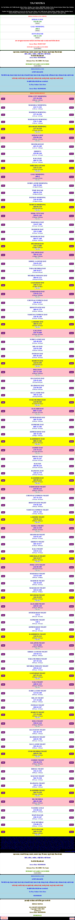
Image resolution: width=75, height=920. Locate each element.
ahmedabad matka (31, 841)
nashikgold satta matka (23, 850)
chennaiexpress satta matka (23, 846)
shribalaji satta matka (11, 843)
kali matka (23, 837)
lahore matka (32, 839)
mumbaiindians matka (53, 838)
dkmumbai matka (8, 842)
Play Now (37, 101)
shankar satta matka (58, 842)
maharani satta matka (11, 845)
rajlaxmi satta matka (28, 847)
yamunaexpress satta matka (46, 846)
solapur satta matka (30, 845)
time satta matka (38, 843)
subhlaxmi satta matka (29, 843)
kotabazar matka (41, 842)
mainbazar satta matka (34, 850)
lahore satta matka (57, 846)
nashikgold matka (16, 842)
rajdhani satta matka (18, 847)
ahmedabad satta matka (5, 848)
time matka (50, 837)
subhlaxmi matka (43, 837)
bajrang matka (66, 841)
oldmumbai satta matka (45, 850)
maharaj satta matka (65, 843)
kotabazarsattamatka (55, 850)
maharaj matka (70, 837)
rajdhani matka (57, 839)
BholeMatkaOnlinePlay (4, 917)
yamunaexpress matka (24, 839)
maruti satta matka (56, 843)
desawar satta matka (20, 845)
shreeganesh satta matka (40, 845)
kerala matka (4, 837)
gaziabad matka (62, 838)
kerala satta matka (50, 842)
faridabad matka (70, 838)
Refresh (37, 23)
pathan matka (56, 837)
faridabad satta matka (12, 846)
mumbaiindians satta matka (64, 845)
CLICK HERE (37, 48)
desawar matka (19, 838)
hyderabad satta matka (59, 847)
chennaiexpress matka (5, 839)
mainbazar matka (24, 842)
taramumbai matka (43, 838)
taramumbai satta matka (51, 845)
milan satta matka (65, 846)
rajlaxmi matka (65, 839)
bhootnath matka (14, 839)
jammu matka (47, 841)
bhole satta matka (35, 848)
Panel (71, 98)
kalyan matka (60, 841)
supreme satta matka (69, 847)
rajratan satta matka (9, 847)
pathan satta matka (47, 843)
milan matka (38, 839)
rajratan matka (50, 839)
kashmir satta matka (62, 848)
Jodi (3, 98)
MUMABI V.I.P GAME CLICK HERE (37, 47)
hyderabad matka (15, 841)
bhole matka (53, 841)
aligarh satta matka (49, 847)
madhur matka (4, 838)
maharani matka (12, 838)
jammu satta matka (26, 848)
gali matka (36, 837)
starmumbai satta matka (39, 847)
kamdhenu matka (39, 841)
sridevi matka (18, 837)
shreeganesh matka (34, 838)
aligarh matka (8, 841)
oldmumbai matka (33, 842)
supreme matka (23, 841)
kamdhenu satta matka (16, 848)
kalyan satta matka (44, 848)
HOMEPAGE (37, 915)
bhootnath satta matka (35, 846)
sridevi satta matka (68, 842)
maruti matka (63, 837)
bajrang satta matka (52, 848)
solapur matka (26, 838)
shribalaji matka (30, 837)
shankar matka (11, 837)
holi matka (44, 839)
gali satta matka (20, 843)
